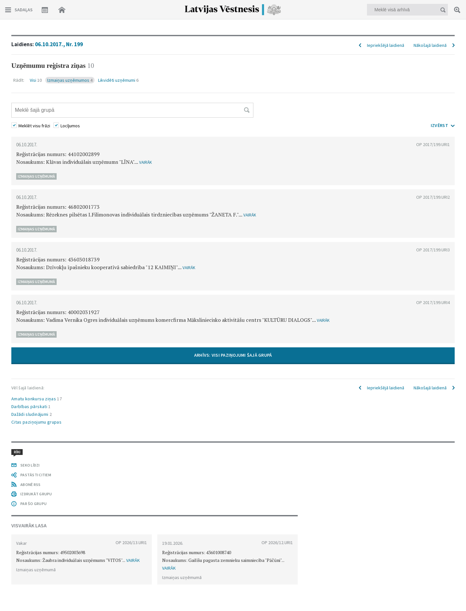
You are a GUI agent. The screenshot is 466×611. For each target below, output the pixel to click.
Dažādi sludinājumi (31, 414)
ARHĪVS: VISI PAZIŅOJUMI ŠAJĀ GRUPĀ (233, 355)
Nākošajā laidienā (430, 45)
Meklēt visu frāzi (34, 126)
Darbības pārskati (31, 406)
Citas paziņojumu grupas (36, 422)
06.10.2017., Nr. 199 (59, 44)
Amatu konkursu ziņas (36, 399)
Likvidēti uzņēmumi (118, 80)
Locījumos (70, 126)
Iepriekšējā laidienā (385, 45)
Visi (36, 80)
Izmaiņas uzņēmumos (70, 80)
